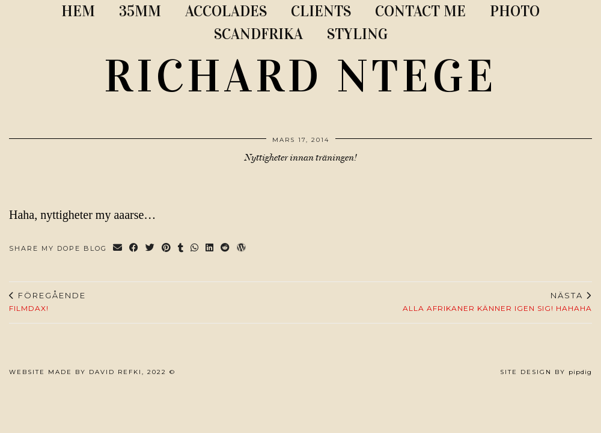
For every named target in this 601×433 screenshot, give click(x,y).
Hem (78, 11)
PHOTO (515, 11)
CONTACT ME (420, 11)
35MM (140, 11)
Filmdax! (47, 301)
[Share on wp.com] (242, 248)
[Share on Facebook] (134, 248)
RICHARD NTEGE (300, 76)
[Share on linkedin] (210, 248)
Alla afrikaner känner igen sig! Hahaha (497, 301)
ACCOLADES (226, 11)
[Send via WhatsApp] (195, 248)
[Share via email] (118, 248)
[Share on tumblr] (181, 248)
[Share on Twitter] (150, 248)
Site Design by (546, 372)
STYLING (357, 34)
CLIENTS (321, 11)
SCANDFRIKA (258, 34)
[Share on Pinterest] (167, 248)
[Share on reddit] (226, 248)
